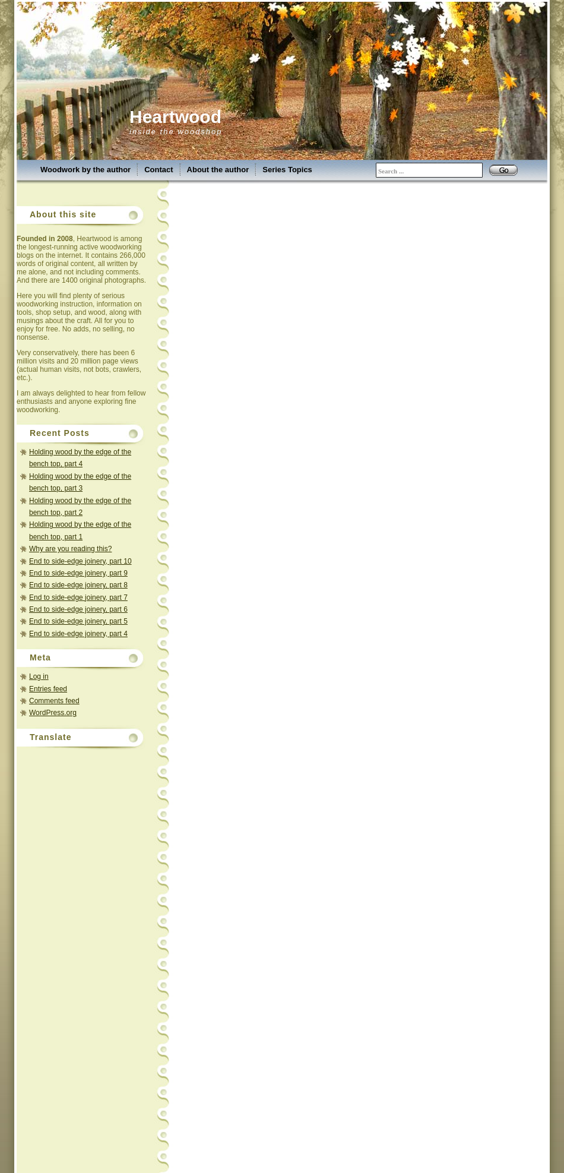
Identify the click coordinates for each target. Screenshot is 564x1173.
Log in (39, 676)
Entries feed (48, 689)
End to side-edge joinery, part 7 (78, 597)
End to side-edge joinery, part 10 (80, 561)
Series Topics (287, 169)
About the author (218, 169)
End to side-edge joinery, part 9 (78, 573)
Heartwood (175, 117)
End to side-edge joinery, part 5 (78, 621)
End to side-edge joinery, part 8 (78, 585)
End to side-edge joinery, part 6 (78, 609)
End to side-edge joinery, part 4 (78, 634)
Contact (158, 169)
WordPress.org (53, 713)
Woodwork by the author (85, 169)
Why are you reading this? (70, 549)
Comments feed (54, 701)
